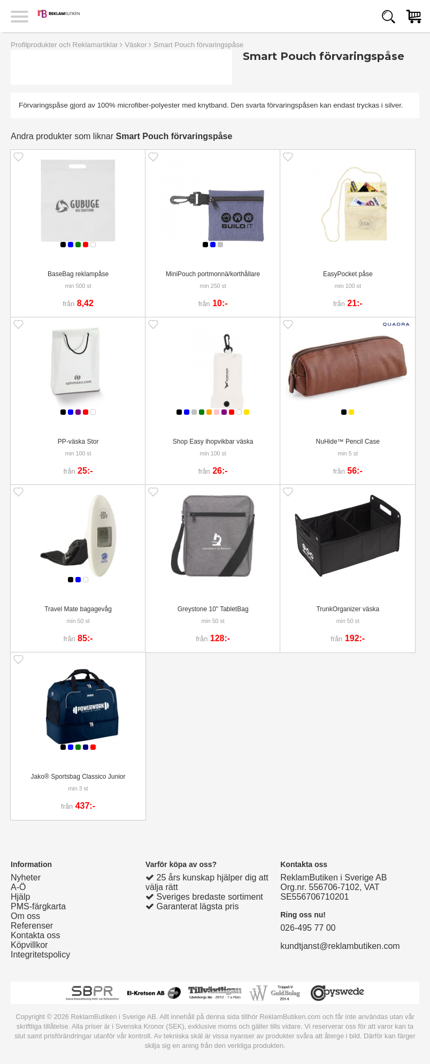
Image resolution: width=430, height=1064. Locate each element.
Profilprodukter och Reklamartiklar (64, 45)
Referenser (32, 925)
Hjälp (20, 896)
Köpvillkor (29, 944)
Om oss (25, 916)
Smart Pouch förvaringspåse (198, 45)
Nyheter (26, 877)
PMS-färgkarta (38, 906)
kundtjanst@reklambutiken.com (340, 946)
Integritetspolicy (40, 954)
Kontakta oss (35, 935)
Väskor (136, 45)
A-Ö (18, 887)
